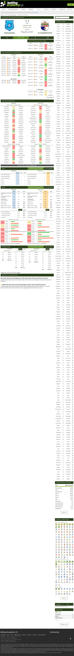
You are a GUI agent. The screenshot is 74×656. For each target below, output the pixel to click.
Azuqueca (68, 158)
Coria (68, 291)
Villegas (58, 216)
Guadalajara (68, 209)
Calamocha (68, 304)
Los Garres (68, 367)
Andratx (58, 82)
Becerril (58, 274)
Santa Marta (58, 47)
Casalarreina (68, 330)
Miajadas (58, 404)
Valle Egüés (58, 72)
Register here (17, 636)
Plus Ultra (68, 407)
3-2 (63, 24)
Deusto (47, 108)
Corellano (58, 372)
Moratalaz (58, 444)
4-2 (13, 151)
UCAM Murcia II (68, 156)
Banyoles (58, 355)
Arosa (68, 346)
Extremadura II (68, 400)
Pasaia (58, 79)
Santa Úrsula (68, 258)
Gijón (58, 110)
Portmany (58, 226)
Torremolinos (68, 381)
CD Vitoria (21, 116)
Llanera (58, 263)
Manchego (58, 128)
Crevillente (68, 390)
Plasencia (68, 404)
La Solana (58, 124)
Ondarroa (14, 62)
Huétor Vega (58, 184)
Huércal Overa (58, 154)
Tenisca (68, 256)
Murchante (68, 49)
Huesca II (58, 295)
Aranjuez (68, 144)
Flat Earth (58, 281)
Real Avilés (58, 277)
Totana (68, 154)
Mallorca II (68, 84)
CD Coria (58, 114)
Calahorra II (68, 325)
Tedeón (68, 216)
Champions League (69, 646)
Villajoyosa (68, 26)
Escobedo (68, 360)
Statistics (46, 9)
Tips (39, 9)
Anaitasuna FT (6, 110)
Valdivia (68, 198)
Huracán (58, 321)
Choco (68, 342)
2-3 (13, 162)
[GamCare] (13, 654)
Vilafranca (68, 230)
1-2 (46, 48)
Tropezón (68, 163)
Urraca (68, 235)
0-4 (63, 117)
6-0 (63, 128)
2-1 (40, 116)
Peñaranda (58, 45)
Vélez (68, 179)
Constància (58, 249)
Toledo (68, 246)
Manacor (58, 84)
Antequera (68, 182)
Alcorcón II (68, 237)
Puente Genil (68, 28)
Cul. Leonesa (58, 66)
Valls (68, 355)
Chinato (68, 397)
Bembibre (58, 270)
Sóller (58, 349)
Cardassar (58, 351)
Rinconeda (58, 427)
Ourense (68, 335)
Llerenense (58, 288)
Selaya (68, 165)
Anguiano (58, 328)
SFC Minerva (68, 411)
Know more (35, 12)
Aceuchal (68, 200)
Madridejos (68, 318)
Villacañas (68, 128)
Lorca (58, 411)
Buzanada (68, 251)
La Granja (58, 451)
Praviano (58, 172)
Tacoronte (68, 119)
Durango (23, 73)
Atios (68, 379)
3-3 (63, 45)
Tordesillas (58, 63)
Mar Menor (58, 311)
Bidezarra (68, 75)
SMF (13, 637)
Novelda (68, 24)
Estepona (68, 112)
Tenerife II (68, 35)
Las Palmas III (58, 40)
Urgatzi (14, 58)
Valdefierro (68, 207)
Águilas (68, 446)
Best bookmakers (13, 9)
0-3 (19, 71)
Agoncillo (58, 33)
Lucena (68, 439)
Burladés (58, 93)
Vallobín (58, 175)
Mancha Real (58, 182)
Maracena (58, 233)
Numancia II (68, 66)
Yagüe (68, 374)
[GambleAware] (4, 654)
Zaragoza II (58, 297)
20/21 (9, 58)
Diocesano (68, 430)
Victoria (68, 103)
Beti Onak (58, 54)
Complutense (58, 147)
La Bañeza (58, 86)
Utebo (68, 295)
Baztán (68, 372)
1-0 (19, 62)
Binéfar (58, 302)
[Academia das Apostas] (54, 638)
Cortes (68, 93)
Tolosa (23, 60)
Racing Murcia (58, 409)
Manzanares (58, 318)
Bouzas (68, 239)
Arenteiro (68, 337)
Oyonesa (58, 330)
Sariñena (58, 307)
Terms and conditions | (5, 640)
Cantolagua (68, 52)
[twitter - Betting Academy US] (51, 635)
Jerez (68, 114)
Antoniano (58, 205)
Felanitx (58, 105)
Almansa (58, 212)
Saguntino (58, 383)
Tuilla (68, 110)
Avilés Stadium (58, 177)
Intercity (68, 383)
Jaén (58, 112)
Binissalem (68, 126)
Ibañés (58, 158)
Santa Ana (58, 191)
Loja (58, 186)
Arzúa (58, 335)
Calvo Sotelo (58, 416)
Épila (58, 365)
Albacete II (58, 246)
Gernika (41, 85)
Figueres (58, 420)
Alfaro (58, 332)
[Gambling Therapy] (15, 654)
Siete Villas (58, 163)
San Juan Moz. (68, 133)
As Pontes (58, 379)
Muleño (58, 369)
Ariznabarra (9, 33)
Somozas (58, 96)
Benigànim (68, 388)
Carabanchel (68, 142)
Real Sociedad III (33, 118)
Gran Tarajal (58, 258)
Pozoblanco (68, 205)
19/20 (36, 45)
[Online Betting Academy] (59, 638)
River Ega (58, 316)
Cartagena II (58, 446)
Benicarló (58, 390)
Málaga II (68, 432)
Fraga (68, 362)
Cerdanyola (58, 228)
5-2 (40, 118)
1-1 (19, 58)
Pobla (68, 441)
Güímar (68, 42)
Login (71, 4)
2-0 (19, 64)
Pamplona (58, 49)
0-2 (45, 70)
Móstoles (68, 193)
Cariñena (68, 365)
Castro (68, 151)
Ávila (68, 270)
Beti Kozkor (58, 68)
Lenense (58, 235)
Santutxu (50, 76)
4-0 (13, 157)
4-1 (40, 106)
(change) (66, 606)
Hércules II (68, 130)
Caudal (58, 107)
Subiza (58, 75)
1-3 (13, 112)
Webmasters (14, 638)
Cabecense (58, 437)
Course (23, 9)
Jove (68, 149)
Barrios (58, 117)
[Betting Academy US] (51, 638)
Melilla (68, 244)
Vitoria (14, 67)
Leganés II (68, 444)
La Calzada (58, 325)
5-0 (63, 61)
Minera (58, 314)
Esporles (68, 223)
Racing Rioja (68, 328)
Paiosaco (58, 344)
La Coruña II (58, 260)
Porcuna (58, 244)
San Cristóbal (68, 168)
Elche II (68, 386)
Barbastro (68, 297)
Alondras (68, 96)
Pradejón (68, 77)
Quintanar (58, 413)
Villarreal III (58, 388)
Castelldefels (68, 423)
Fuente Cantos (58, 202)
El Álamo (68, 191)
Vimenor (58, 474)
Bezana (58, 284)
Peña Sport (68, 70)
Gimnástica (68, 195)
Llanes (68, 263)
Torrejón (58, 142)
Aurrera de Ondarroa (6, 146)
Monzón (68, 309)
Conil (68, 458)
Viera (58, 35)
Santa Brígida (58, 103)
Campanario (68, 402)
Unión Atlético (58, 156)
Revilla (58, 151)
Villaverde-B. (68, 147)
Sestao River (33, 110)
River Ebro (68, 214)
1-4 (63, 170)
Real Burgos (68, 274)
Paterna (58, 26)
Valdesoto (68, 279)
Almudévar (58, 133)
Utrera (68, 117)
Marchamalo (68, 416)
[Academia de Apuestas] (62, 638)
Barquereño (58, 286)
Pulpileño (68, 311)
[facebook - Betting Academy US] (56, 635)
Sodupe (50, 91)
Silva (58, 239)
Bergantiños (58, 346)
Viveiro (58, 376)
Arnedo (58, 374)
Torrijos (68, 413)
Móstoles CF (68, 140)
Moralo (58, 430)
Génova (58, 126)
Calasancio (68, 33)
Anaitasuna (58, 61)
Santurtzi (23, 66)
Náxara (68, 323)
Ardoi (68, 68)
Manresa (68, 425)
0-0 (19, 66)
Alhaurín (68, 184)
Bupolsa (68, 47)
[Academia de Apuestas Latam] (65, 638)
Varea (58, 323)
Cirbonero (68, 72)
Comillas (58, 77)
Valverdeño (58, 402)
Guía (58, 42)
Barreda (68, 286)
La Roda (58, 209)
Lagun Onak (14, 69)
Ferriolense (58, 223)
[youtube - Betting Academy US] (54, 635)
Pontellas (68, 418)
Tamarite (68, 307)
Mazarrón (58, 367)
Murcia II (68, 409)
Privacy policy (12, 640)
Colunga (68, 177)
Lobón (68, 202)
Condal (68, 172)
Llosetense (68, 105)
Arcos (58, 291)
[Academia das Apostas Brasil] (56, 638)
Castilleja (68, 434)
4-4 (63, 328)
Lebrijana (58, 434)
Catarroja (58, 149)
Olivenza (58, 198)
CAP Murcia (58, 407)
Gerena (58, 458)
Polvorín (58, 337)
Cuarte (68, 293)
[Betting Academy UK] (67, 638)
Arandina (68, 63)
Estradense (68, 260)
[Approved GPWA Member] (10, 654)
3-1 (45, 64)
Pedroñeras (68, 212)
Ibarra (68, 253)
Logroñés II (68, 332)
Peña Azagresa (68, 31)
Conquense (68, 124)
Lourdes (68, 316)
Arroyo (58, 400)
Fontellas (68, 54)
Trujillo (58, 397)
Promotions (62, 9)
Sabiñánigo (58, 207)
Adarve (58, 193)
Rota (58, 38)
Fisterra (58, 339)
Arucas (58, 119)
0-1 (45, 59)
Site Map (2, 637)
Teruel (58, 300)
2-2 (45, 91)
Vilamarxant (58, 130)
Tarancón (68, 321)
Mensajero (68, 40)
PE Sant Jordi (68, 249)
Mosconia (58, 279)
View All (64, 598)
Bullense (68, 265)
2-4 (63, 216)
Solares (68, 284)
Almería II (58, 179)
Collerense (58, 100)
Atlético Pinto (68, 137)
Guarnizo (68, 91)
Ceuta (58, 28)
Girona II (58, 230)
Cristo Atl (58, 272)
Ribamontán (58, 91)
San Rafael (68, 226)
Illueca (58, 304)
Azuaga (58, 200)
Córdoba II (68, 38)
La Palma (68, 437)
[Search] (71, 17)
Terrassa (68, 228)
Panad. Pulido (58, 256)
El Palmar (68, 314)
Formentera (68, 82)
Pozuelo (58, 188)
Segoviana (68, 89)
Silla (58, 395)
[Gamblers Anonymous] (17, 654)
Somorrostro (20, 151)
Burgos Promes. (68, 272)
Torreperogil (58, 432)
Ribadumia (68, 344)
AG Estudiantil (58, 418)
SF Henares (58, 140)
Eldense (68, 393)
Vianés (58, 161)
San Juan (58, 70)
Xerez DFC (58, 439)
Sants (58, 441)
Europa (68, 242)
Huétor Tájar (58, 381)
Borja (68, 302)
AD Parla (68, 281)
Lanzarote (58, 251)
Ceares (58, 170)
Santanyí (68, 100)
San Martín (68, 170)
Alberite (68, 161)
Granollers (58, 242)
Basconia (14, 64)
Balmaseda (14, 80)
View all (64, 512)
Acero (58, 24)
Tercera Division (27, 27)
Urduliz (23, 71)
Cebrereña (68, 45)
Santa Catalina (68, 349)
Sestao (68, 267)
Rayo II (58, 237)
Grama (58, 168)
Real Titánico (68, 107)
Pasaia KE (21, 108)
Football (31, 644)
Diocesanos (68, 86)
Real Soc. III (50, 82)
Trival (68, 188)
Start (4, 9)
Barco (68, 376)
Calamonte (68, 288)
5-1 (13, 159)
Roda (58, 393)
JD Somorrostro (45, 33)
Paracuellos (58, 469)
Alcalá (58, 137)
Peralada (58, 353)
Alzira (58, 386)
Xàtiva (68, 395)
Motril (68, 233)
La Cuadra (58, 253)
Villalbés (58, 342)
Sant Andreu (58, 423)
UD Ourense (68, 339)
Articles (54, 9)
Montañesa (68, 420)
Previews (31, 9)
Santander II (58, 195)
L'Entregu (68, 277)
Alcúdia (68, 351)
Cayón (58, 360)
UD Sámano (58, 165)
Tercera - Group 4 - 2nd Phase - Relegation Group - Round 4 (27, 32)
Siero (68, 175)
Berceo (58, 214)
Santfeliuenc (68, 353)
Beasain (33, 106)
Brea (68, 300)
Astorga (58, 89)
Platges (68, 221)
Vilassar (58, 425)
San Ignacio (23, 75)
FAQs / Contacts (18, 639)
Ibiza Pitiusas (58, 221)
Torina (68, 427)
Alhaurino (68, 186)
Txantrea (58, 31)
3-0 (46, 45)
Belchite (58, 293)
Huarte (58, 52)
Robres (58, 309)
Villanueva (58, 144)
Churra (68, 369)
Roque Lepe (68, 462)
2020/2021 (27, 29)
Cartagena (58, 265)
